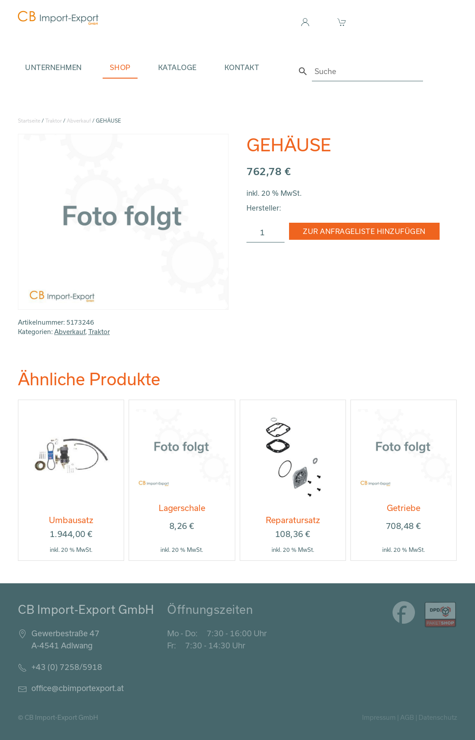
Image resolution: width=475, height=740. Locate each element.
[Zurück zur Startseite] (58, 18)
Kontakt (242, 67)
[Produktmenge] (265, 232)
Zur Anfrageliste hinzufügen (364, 231)
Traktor (53, 120)
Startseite (29, 120)
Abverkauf (79, 120)
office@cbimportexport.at (77, 687)
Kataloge (177, 67)
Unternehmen (53, 67)
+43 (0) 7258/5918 (66, 666)
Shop (120, 67)
